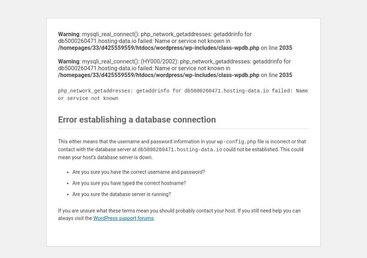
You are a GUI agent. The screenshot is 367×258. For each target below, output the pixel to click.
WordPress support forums (123, 218)
